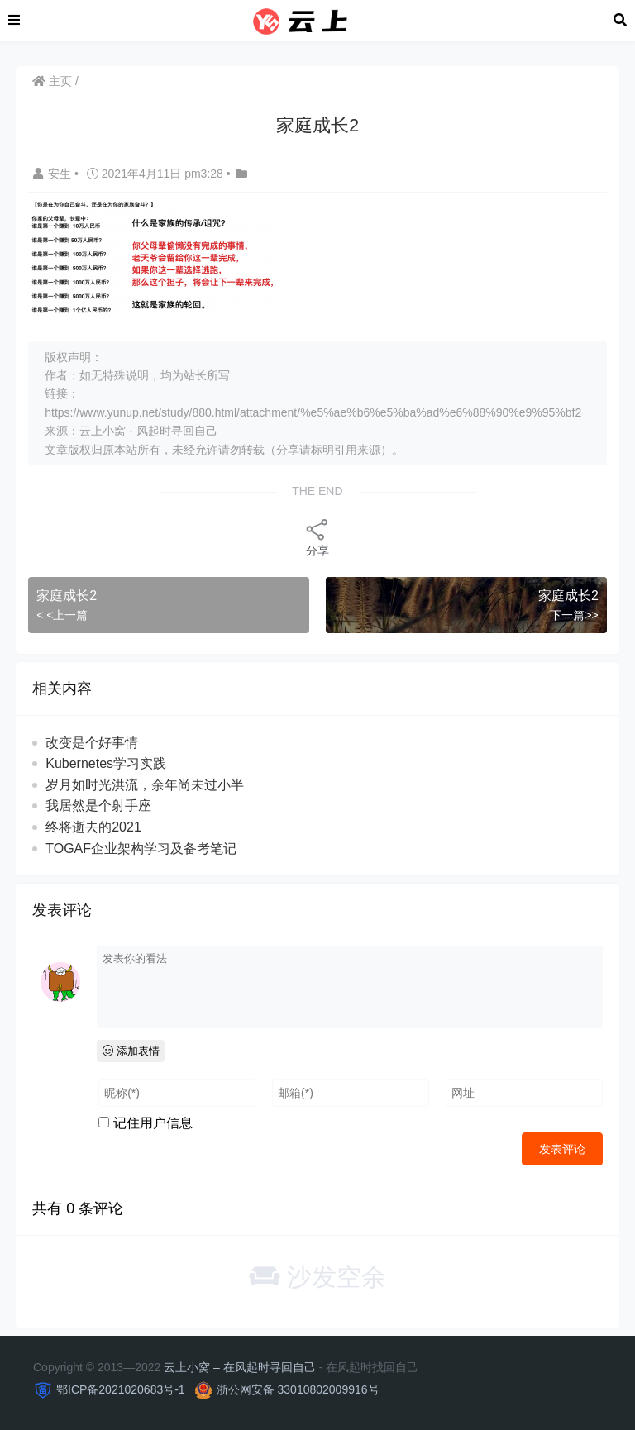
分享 (317, 537)
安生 (53, 173)
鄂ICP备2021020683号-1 (120, 1389)
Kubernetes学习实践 (105, 763)
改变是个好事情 (91, 743)
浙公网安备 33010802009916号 (298, 1389)
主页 (52, 81)
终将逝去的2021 (93, 827)
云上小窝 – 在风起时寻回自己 (240, 1367)
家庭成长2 (66, 596)
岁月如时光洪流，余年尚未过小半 (144, 785)
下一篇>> (574, 615)
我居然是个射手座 (98, 805)
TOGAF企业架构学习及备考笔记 (140, 848)
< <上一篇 (62, 615)
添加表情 (131, 1051)
